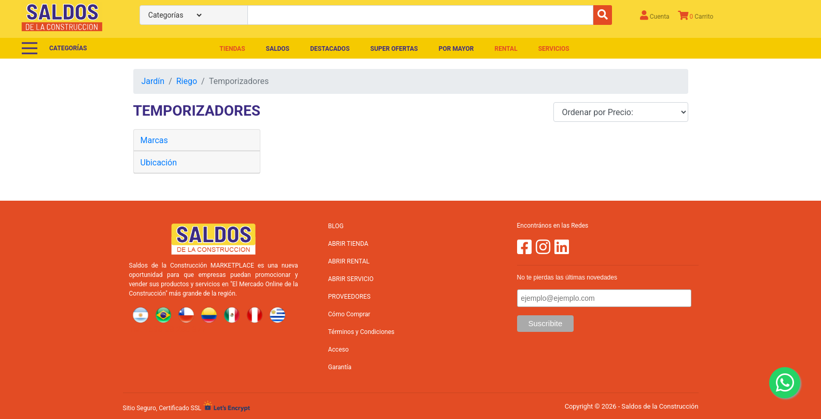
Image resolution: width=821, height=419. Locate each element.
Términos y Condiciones (361, 332)
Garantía (340, 367)
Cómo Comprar (349, 314)
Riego (186, 81)
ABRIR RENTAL (349, 261)
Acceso (338, 349)
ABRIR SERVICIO (351, 279)
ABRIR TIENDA (348, 243)
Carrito (696, 15)
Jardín (153, 81)
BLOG (336, 226)
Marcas (154, 140)
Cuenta (655, 15)
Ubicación (159, 162)
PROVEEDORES (349, 296)
